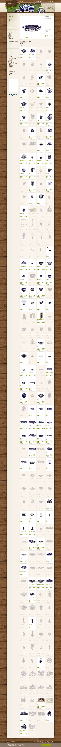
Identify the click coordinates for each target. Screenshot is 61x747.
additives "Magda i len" (12, 36)
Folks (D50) (10, 60)
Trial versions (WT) (11, 66)
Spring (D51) (10, 61)
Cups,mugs (10, 19)
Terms (24, 3)
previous (46, 14)
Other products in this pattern (25, 41)
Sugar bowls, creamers (12, 20)
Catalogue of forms (44, 742)
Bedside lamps (11, 30)
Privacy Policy (21, 744)
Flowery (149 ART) (11, 76)
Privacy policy (42, 741)
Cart (52, 1)
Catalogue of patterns (51, 742)
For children (10, 28)
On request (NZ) (11, 68)
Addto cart (47, 35)
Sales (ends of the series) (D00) (13, 63)
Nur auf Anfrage (11, 38)
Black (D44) (10, 59)
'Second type (10, 35)
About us (19, 3)
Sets (11, 16)
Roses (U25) (10, 55)
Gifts (9, 37)
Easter (9, 29)
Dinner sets (10, 17)
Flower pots (10, 32)
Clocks (9, 31)
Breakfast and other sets (12, 18)
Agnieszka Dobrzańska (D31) (12, 58)
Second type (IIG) (11, 65)
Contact (38, 3)
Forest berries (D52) (11, 62)
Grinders (10, 34)
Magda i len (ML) (11, 67)
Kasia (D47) (10, 56)
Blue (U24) (10, 54)
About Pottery (29, 3)
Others (9, 33)
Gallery (34, 3)
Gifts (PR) (10, 64)
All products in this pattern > (23, 42)
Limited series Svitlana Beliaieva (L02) (14, 57)
